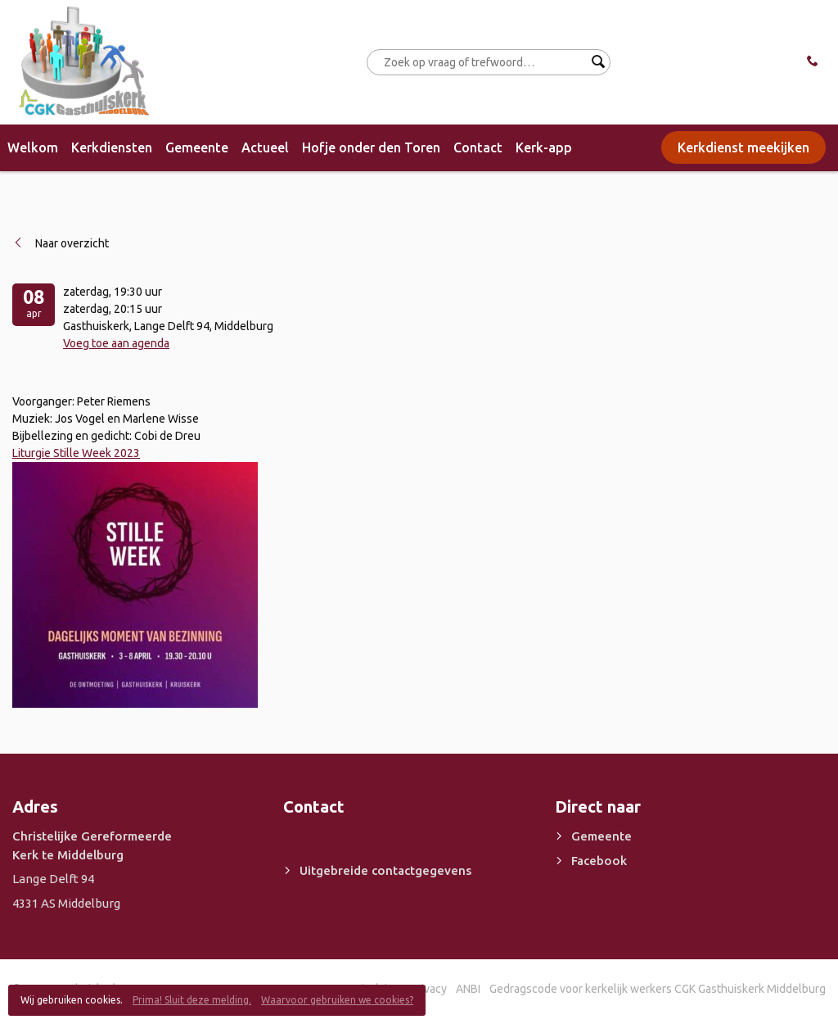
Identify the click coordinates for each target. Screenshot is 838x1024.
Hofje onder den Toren (371, 147)
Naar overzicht (72, 243)
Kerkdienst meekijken (743, 147)
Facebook (599, 861)
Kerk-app (544, 147)
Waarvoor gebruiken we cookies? (337, 1000)
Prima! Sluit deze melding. (192, 1000)
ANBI (468, 988)
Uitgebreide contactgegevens (385, 870)
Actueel (265, 147)
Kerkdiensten (111, 147)
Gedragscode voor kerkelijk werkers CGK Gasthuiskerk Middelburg (657, 988)
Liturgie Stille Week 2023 (76, 453)
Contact (477, 147)
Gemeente (196, 147)
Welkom (32, 147)
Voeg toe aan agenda (116, 343)
